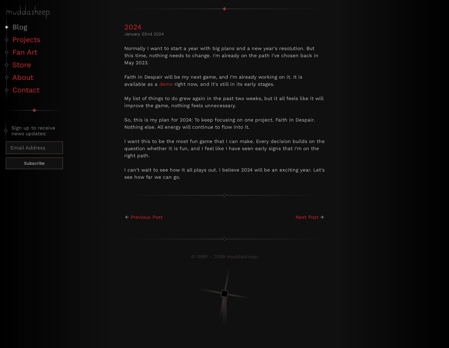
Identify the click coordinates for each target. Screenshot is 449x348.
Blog (19, 27)
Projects (26, 39)
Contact (26, 90)
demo (166, 84)
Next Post (307, 217)
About (22, 77)
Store (21, 65)
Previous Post (147, 217)
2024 (132, 27)
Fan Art (24, 52)
